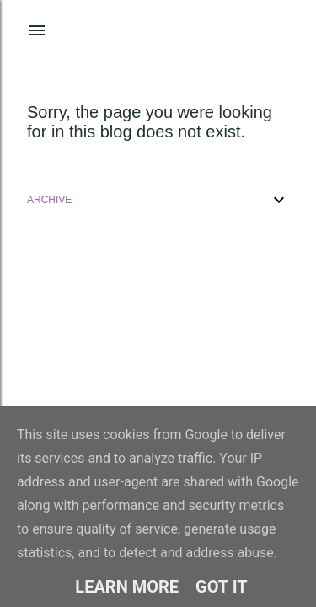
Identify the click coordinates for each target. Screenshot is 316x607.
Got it (221, 587)
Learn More (127, 587)
